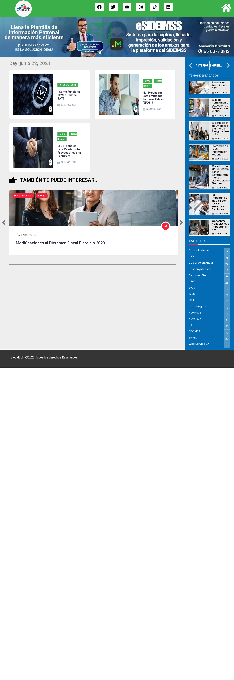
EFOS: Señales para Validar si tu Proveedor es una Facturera (69, 150)
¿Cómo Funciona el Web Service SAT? (68, 95)
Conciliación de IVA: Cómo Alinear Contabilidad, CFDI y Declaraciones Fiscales (221, 174)
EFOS (147, 81)
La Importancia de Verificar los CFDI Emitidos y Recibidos (219, 202)
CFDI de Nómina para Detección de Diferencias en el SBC (220, 105)
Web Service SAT (68, 85)
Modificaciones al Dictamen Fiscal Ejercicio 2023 (60, 242)
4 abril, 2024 (26, 234)
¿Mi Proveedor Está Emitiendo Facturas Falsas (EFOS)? (153, 97)
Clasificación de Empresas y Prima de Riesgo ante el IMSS (220, 128)
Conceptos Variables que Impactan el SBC (220, 225)
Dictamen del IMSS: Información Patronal (220, 150)
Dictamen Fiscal (23, 195)
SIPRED (42, 195)
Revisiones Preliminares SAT (219, 85)
